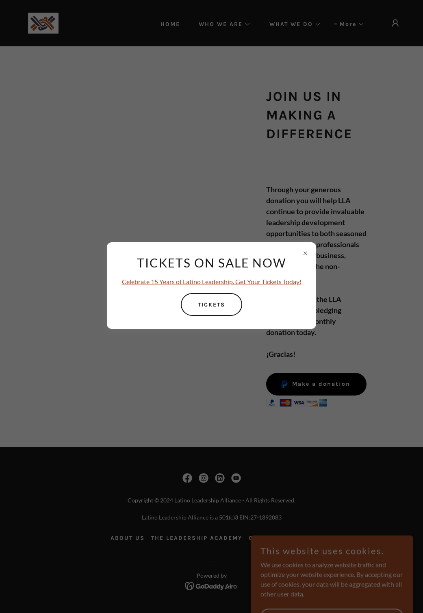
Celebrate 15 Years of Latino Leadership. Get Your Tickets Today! (212, 281)
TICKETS (211, 304)
